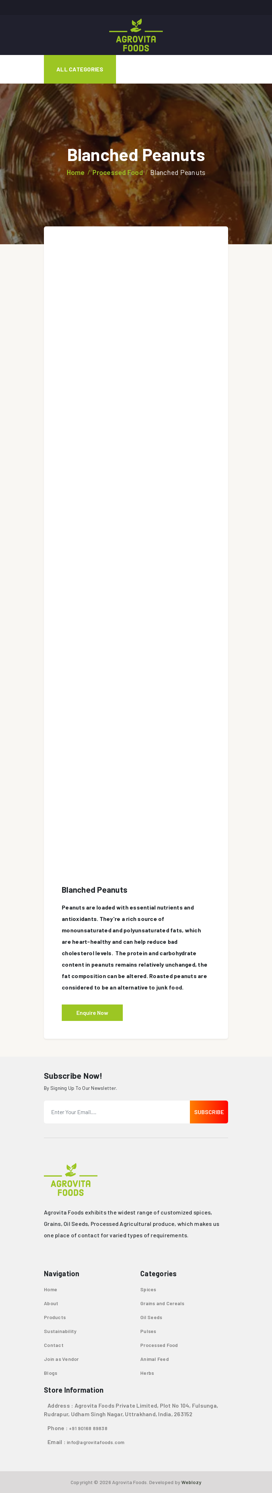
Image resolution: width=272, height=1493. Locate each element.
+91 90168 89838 (88, 1428)
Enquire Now (92, 1012)
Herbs (147, 1373)
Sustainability (60, 1331)
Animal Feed (154, 1359)
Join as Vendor (61, 1359)
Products (55, 1317)
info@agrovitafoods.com (96, 1442)
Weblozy (191, 1482)
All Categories (80, 69)
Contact (54, 1345)
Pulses (148, 1331)
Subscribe (209, 1111)
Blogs (50, 1373)
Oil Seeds (151, 1317)
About (51, 1303)
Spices (148, 1289)
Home (76, 172)
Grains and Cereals (162, 1303)
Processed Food (117, 172)
